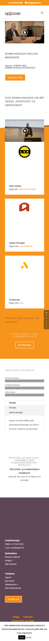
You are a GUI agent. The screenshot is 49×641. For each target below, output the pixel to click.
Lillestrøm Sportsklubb (27, 189)
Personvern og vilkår (23, 620)
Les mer (28, 637)
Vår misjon (12, 408)
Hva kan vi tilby (15, 77)
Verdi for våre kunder (16, 413)
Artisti (21, 303)
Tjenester (28, 616)
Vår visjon (12, 403)
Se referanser (24, 344)
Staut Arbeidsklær (26, 246)
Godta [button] (22, 637)
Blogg (16, 616)
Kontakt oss (13, 599)
